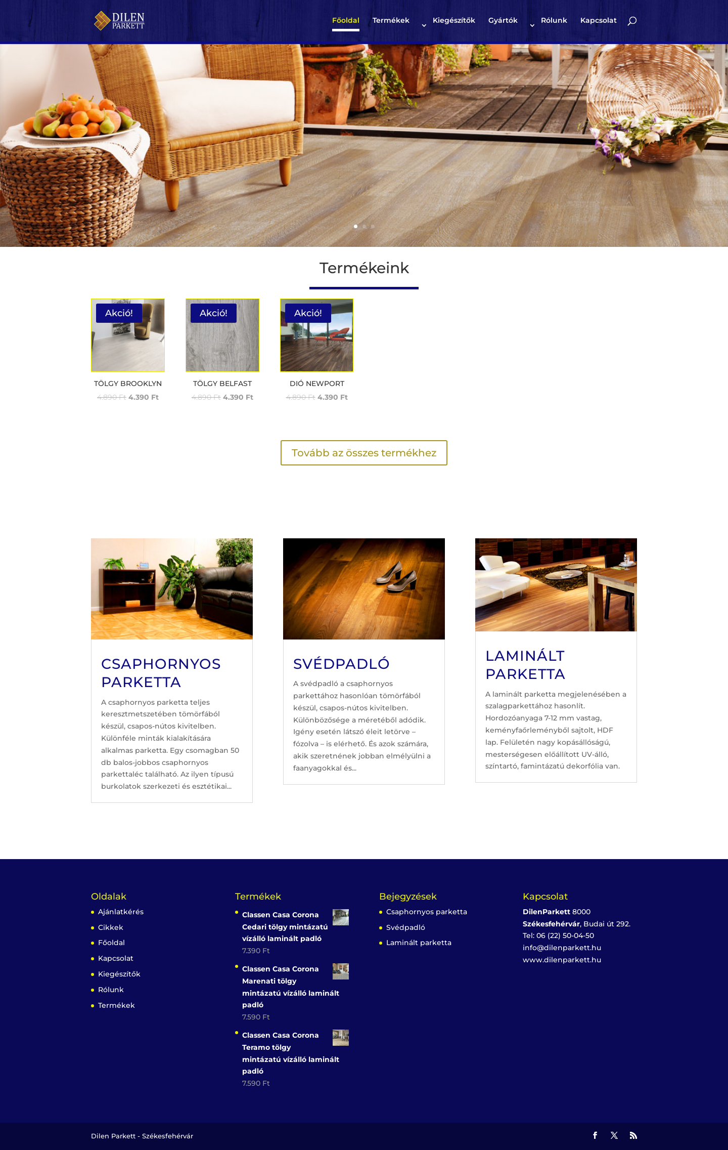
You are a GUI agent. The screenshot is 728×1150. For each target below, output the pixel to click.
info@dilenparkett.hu (562, 947)
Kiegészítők (454, 21)
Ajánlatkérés (121, 911)
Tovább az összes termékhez (364, 453)
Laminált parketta (418, 942)
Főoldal (345, 21)
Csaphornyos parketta (426, 911)
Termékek (391, 21)
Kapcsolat (598, 21)
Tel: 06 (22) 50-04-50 (558, 935)
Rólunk (554, 21)
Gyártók (503, 21)
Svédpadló (341, 663)
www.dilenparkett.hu (562, 959)
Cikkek (110, 927)
